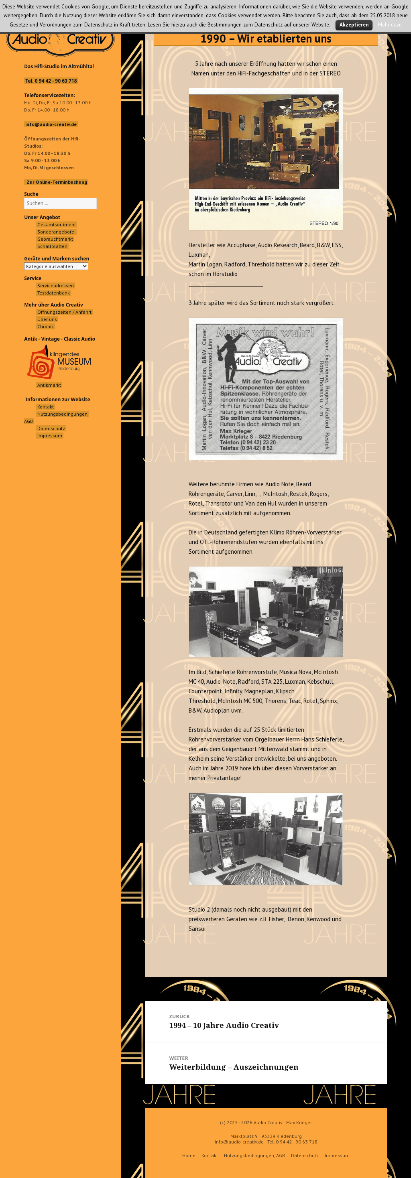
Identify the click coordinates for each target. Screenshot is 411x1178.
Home (188, 1155)
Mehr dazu (390, 24)
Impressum (337, 1155)
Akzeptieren (354, 24)
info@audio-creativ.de (239, 1142)
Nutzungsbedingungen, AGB (254, 1155)
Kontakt (209, 1155)
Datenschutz (305, 1155)
